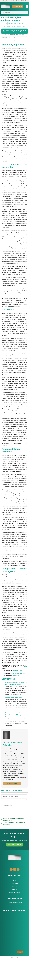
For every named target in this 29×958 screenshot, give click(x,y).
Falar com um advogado (14, 892)
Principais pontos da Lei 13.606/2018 (15, 697)
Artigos (14, 880)
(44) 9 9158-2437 (17, 670)
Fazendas (14, 886)
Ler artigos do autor (12, 783)
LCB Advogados (22, 666)
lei (9, 824)
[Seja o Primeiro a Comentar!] (14, 797)
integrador (6, 824)
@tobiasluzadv (17, 675)
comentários (11, 822)
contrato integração (20, 822)
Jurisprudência (14, 883)
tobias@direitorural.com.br (17, 673)
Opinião (10, 820)
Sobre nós (14, 889)
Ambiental (12, 818)
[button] (27, 6)
